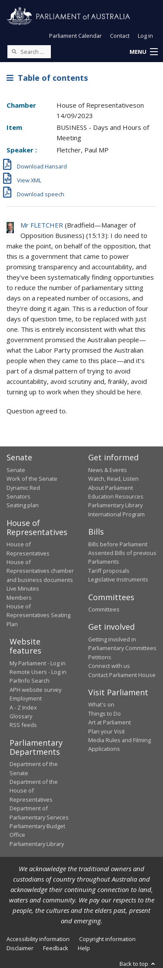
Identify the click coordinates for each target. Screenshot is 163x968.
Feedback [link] (55, 948)
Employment (26, 698)
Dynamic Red (23, 488)
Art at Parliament (109, 722)
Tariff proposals (109, 571)
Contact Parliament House (122, 675)
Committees (104, 609)
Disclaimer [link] (20, 948)
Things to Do (104, 713)
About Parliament (110, 488)
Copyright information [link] (107, 939)
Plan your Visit (106, 731)
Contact (120, 36)
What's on (101, 704)
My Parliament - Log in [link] (38, 663)
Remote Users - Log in (38, 672)
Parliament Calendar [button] (75, 36)
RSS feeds (23, 725)
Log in (145, 36)
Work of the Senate (32, 478)
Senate (16, 470)
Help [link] (84, 948)
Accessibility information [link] (38, 939)
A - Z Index (23, 707)
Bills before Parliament (117, 544)
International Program (116, 514)
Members (19, 597)
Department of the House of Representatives (34, 790)
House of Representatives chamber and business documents (40, 571)
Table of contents (47, 78)
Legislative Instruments (118, 579)
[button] (143, 52)
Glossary (21, 716)
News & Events (107, 470)
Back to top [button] (138, 964)
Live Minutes (23, 588)
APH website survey (35, 690)
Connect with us (109, 666)
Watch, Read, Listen (113, 478)
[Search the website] (29, 51)
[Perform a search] (13, 51)
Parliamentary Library (115, 505)
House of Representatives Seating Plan (38, 615)
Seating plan (23, 505)
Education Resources (115, 496)
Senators (18, 496)
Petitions (99, 657)
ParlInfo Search (30, 680)
